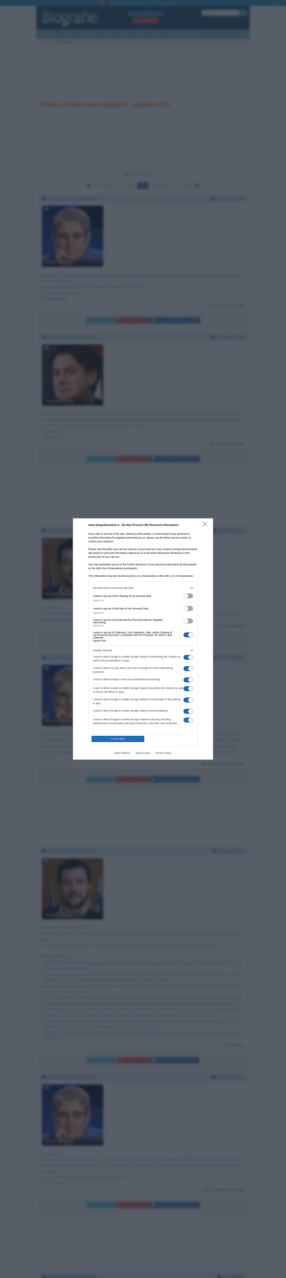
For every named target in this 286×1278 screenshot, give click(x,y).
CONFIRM (118, 738)
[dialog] (143, 639)
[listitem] (143, 588)
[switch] (188, 595)
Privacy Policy (163, 752)
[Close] (206, 525)
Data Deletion (122, 752)
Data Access (143, 752)
